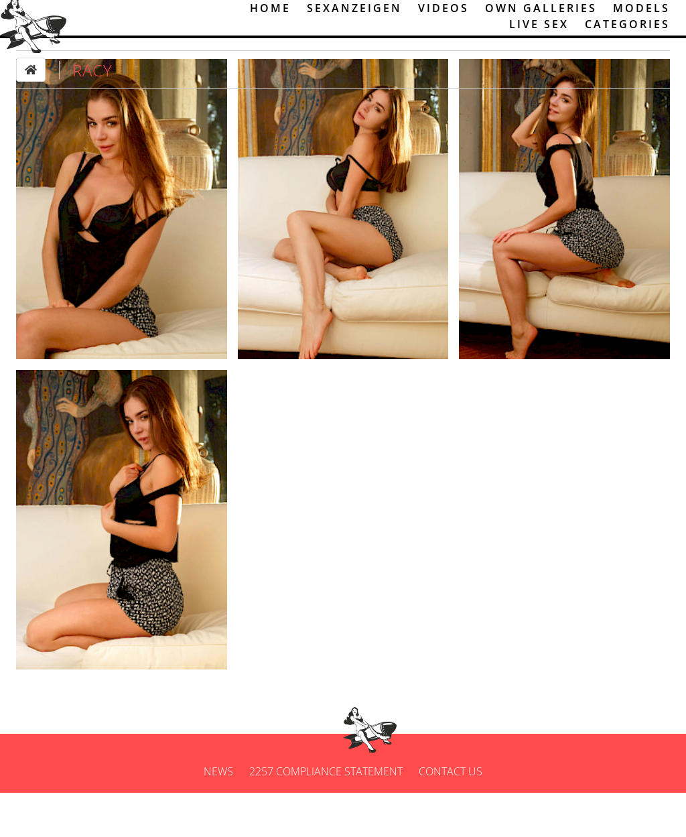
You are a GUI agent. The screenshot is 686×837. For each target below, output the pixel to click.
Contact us (450, 815)
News (218, 815)
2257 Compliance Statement (326, 815)
